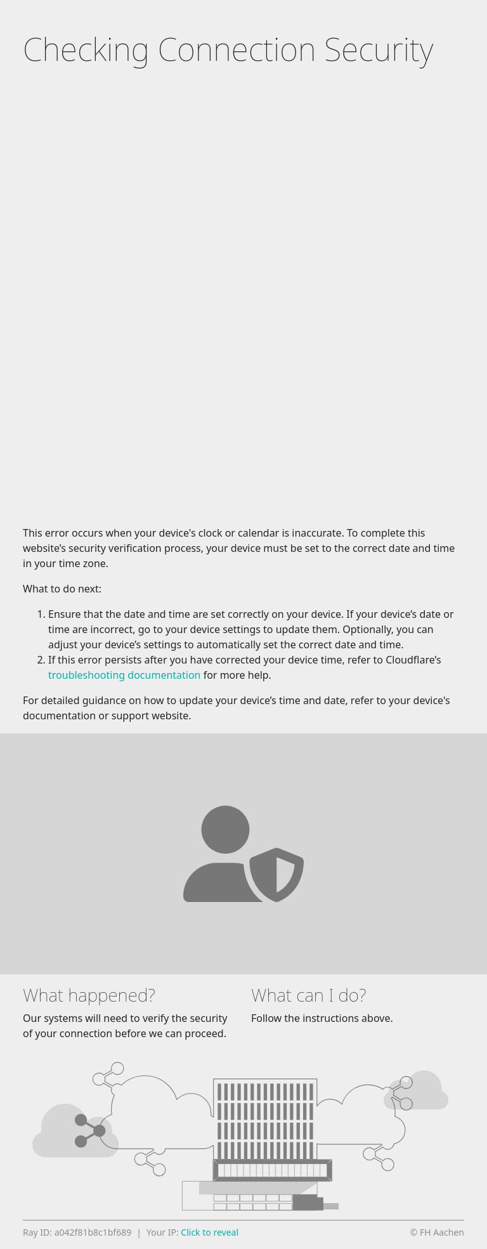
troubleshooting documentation (124, 675)
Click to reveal (209, 1232)
